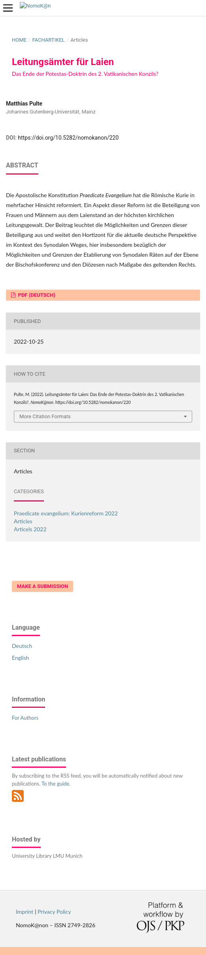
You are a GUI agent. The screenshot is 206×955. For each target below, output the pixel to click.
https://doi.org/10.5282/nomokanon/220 (68, 138)
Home (19, 40)
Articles (23, 521)
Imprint (24, 911)
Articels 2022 (30, 529)
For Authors (25, 718)
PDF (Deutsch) (36, 295)
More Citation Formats (45, 416)
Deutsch (22, 645)
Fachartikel (48, 40)
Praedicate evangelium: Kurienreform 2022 (66, 513)
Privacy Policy (54, 911)
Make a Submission (42, 586)
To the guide (55, 783)
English (20, 657)
